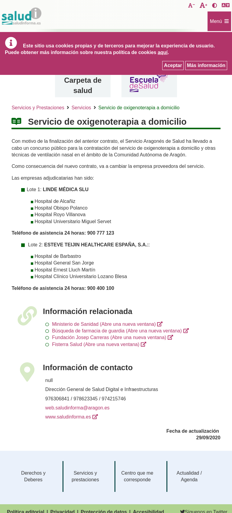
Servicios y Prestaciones (37, 107)
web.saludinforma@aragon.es (77, 407)
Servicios (81, 107)
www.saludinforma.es (68, 416)
